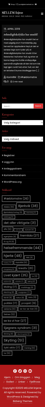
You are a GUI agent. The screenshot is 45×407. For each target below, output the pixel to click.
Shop (11, 4)
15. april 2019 (12, 29)
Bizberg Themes (22, 401)
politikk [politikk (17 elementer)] (10, 303)
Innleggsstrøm (13, 168)
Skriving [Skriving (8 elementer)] (8, 334)
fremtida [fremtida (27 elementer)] (29, 235)
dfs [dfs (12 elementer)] (7, 229)
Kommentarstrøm (15, 175)
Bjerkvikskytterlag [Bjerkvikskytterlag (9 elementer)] (13, 212)
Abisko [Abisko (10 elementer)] (9, 207)
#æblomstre (27, 77)
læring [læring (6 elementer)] (31, 281)
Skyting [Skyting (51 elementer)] (14, 340)
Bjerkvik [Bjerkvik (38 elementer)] (28, 206)
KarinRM (10, 77)
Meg (37, 377)
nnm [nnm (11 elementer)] (32, 297)
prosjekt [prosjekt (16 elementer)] (28, 303)
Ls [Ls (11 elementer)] (34, 276)
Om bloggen (22, 377)
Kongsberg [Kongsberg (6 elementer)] (9, 269)
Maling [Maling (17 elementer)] (10, 286)
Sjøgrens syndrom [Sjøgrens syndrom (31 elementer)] (20, 328)
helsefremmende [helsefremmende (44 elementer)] (22, 247)
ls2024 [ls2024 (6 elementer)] (7, 281)
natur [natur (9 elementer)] (20, 297)
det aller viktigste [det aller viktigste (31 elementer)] (20, 223)
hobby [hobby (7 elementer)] (7, 263)
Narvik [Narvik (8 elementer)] (8, 297)
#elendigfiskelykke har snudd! (21, 34)
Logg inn (9, 162)
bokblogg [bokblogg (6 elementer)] (8, 217)
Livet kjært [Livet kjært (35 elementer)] (16, 275)
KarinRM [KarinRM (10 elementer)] (21, 262)
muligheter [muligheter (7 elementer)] (24, 292)
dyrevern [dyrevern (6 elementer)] (29, 230)
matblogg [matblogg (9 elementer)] (27, 287)
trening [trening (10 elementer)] (29, 348)
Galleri (10, 381)
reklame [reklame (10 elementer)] (10, 309)
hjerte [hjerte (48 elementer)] (13, 255)
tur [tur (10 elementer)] (7, 353)
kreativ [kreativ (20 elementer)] (25, 268)
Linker (21, 381)
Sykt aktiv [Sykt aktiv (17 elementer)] (12, 347)
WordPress (13, 396)
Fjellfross (35, 381)
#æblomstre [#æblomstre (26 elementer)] (16, 198)
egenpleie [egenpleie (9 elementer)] (10, 236)
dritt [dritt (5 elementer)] (18, 230)
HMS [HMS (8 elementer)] (29, 257)
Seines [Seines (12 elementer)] (9, 314)
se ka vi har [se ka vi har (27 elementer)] (15, 321)
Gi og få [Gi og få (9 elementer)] (9, 241)
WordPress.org (13, 182)
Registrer (9, 155)
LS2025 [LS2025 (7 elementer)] (19, 281)
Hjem (7, 377)
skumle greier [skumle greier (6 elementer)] (23, 334)
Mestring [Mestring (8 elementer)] (9, 292)
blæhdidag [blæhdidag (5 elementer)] (31, 213)
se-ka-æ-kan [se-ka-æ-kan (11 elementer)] (28, 308)
